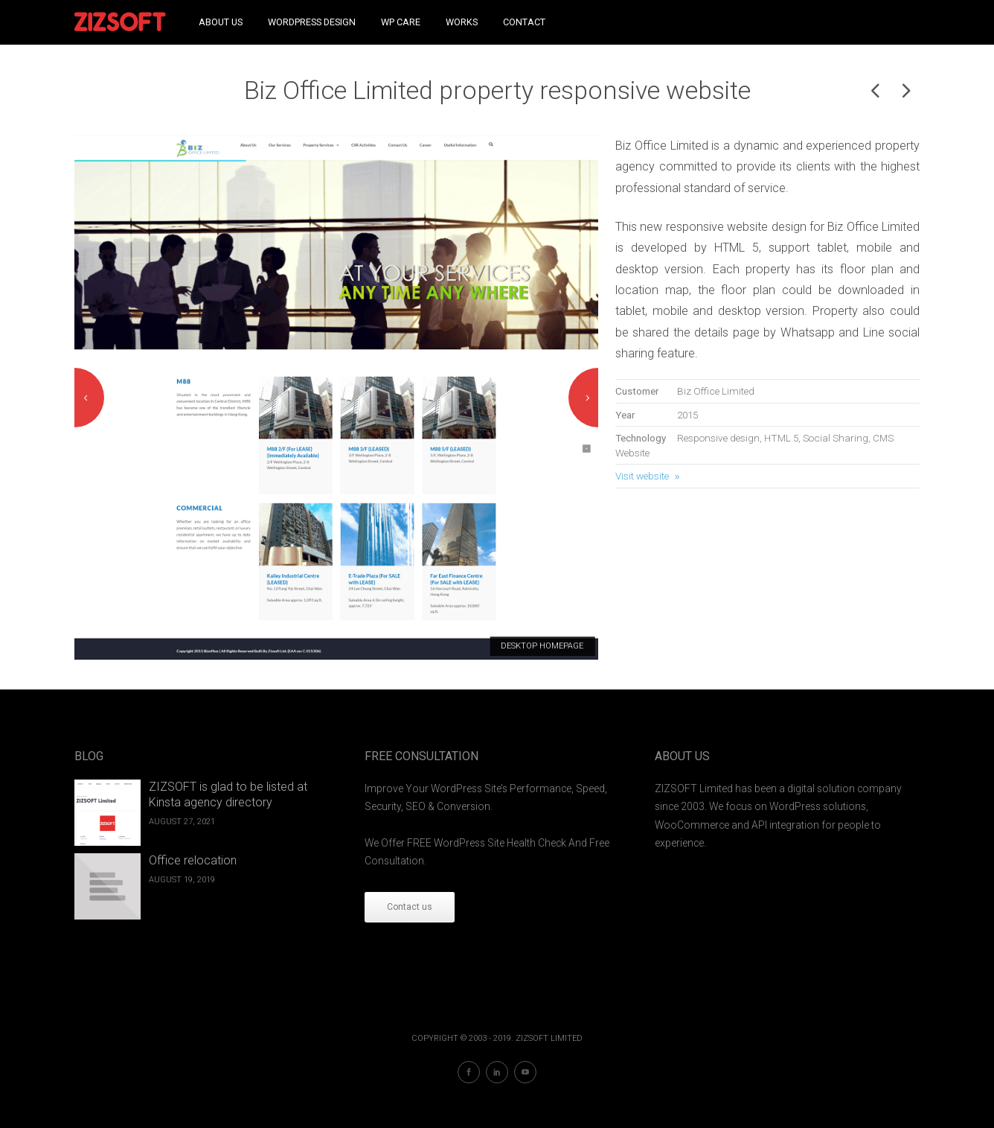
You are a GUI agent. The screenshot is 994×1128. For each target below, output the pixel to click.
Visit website (642, 476)
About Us (221, 22)
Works (462, 22)
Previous (89, 397)
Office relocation (193, 860)
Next (583, 397)
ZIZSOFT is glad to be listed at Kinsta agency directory (228, 794)
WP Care (400, 22)
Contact (524, 22)
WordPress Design (312, 22)
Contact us (409, 907)
